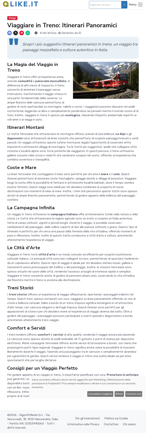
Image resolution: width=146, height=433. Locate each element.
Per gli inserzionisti (87, 418)
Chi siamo (129, 424)
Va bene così (133, 393)
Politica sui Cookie (116, 418)
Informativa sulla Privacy (83, 424)
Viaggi (12, 17)
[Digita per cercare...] (105, 5)
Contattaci (111, 424)
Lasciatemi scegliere (100, 393)
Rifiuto (119, 393)
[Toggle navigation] (136, 5)
